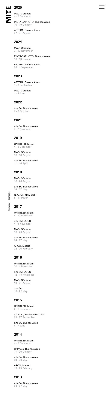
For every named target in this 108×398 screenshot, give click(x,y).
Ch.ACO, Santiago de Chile (29, 316)
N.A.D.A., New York (24, 196)
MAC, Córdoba (22, 15)
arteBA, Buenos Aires (26, 110)
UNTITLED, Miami (24, 145)
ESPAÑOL (9, 206)
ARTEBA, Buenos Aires (27, 31)
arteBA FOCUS (22, 222)
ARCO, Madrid (23, 247)
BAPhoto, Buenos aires (27, 350)
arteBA (20, 290)
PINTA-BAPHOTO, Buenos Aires (32, 23)
